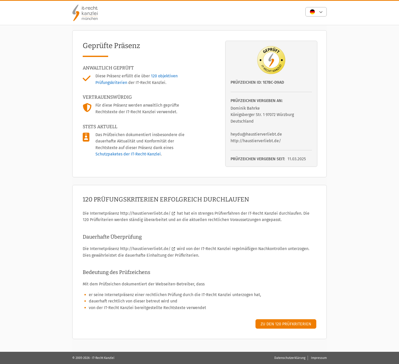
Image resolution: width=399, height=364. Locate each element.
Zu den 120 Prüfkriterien (286, 324)
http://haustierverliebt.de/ (145, 213)
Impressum (319, 358)
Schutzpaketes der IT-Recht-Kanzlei (128, 154)
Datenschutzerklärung (289, 358)
